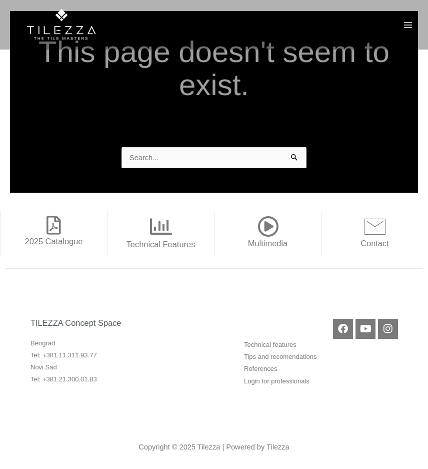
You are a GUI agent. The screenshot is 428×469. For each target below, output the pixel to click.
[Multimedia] (268, 226)
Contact (374, 243)
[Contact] (375, 226)
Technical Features (161, 244)
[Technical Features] (161, 227)
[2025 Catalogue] (54, 225)
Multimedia (268, 243)
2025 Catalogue (54, 241)
